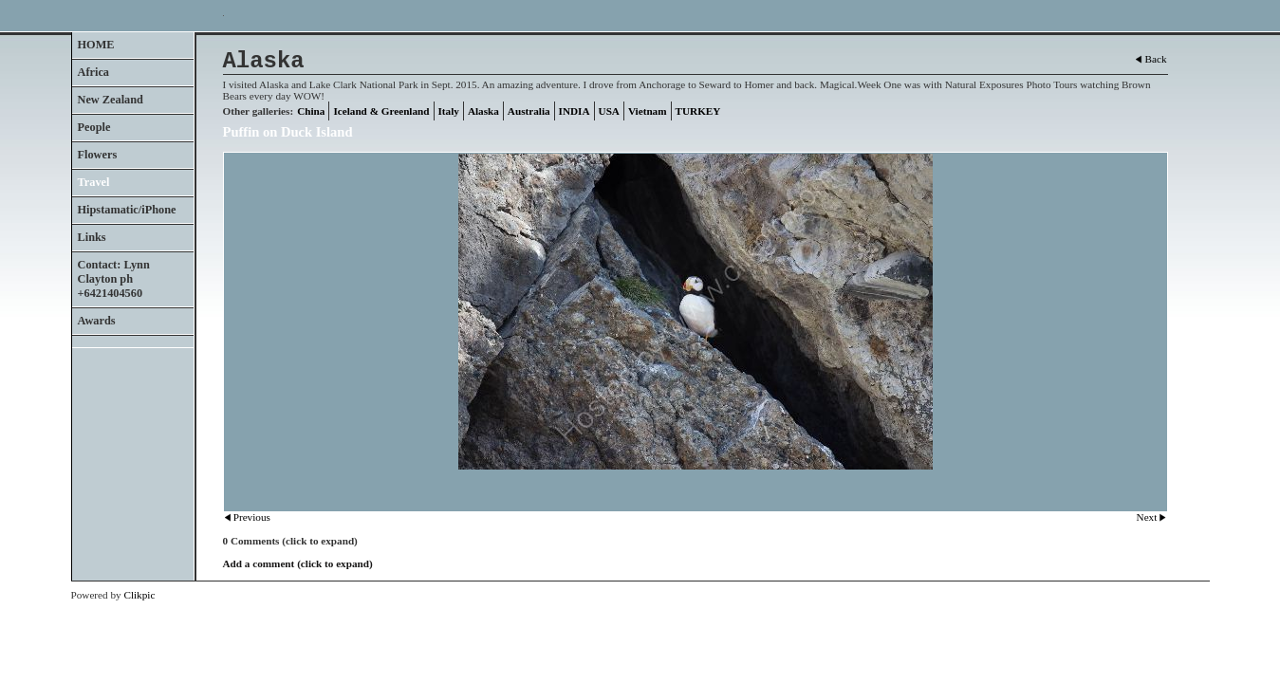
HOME (96, 44)
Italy (448, 111)
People (94, 127)
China (311, 111)
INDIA (574, 111)
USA (609, 111)
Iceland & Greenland (381, 111)
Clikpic (139, 594)
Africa (94, 72)
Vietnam (647, 111)
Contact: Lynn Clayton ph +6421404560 (114, 279)
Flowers (98, 154)
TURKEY (698, 111)
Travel (94, 182)
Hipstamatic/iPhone (127, 209)
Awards (97, 320)
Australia (529, 111)
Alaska (483, 111)
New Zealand (110, 99)
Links (92, 237)
